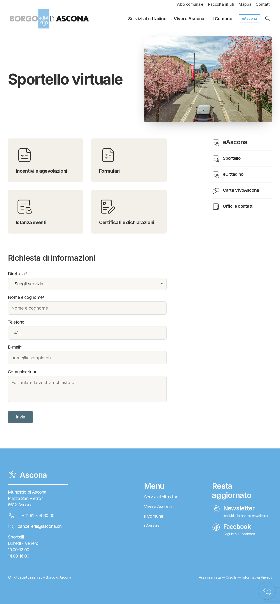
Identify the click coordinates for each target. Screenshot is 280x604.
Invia (20, 417)
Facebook (231, 526)
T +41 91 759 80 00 (36, 515)
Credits (231, 577)
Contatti (263, 4)
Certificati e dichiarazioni (126, 211)
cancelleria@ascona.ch (39, 526)
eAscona (249, 18)
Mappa (244, 4)
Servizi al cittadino (147, 18)
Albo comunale (190, 4)
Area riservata (209, 577)
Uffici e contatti (233, 207)
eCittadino (227, 175)
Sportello (226, 159)
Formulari (109, 160)
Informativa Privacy (257, 577)
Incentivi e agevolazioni (41, 160)
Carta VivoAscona (235, 191)
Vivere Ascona (189, 18)
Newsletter (233, 508)
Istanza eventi (31, 211)
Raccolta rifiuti (221, 4)
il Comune (222, 18)
